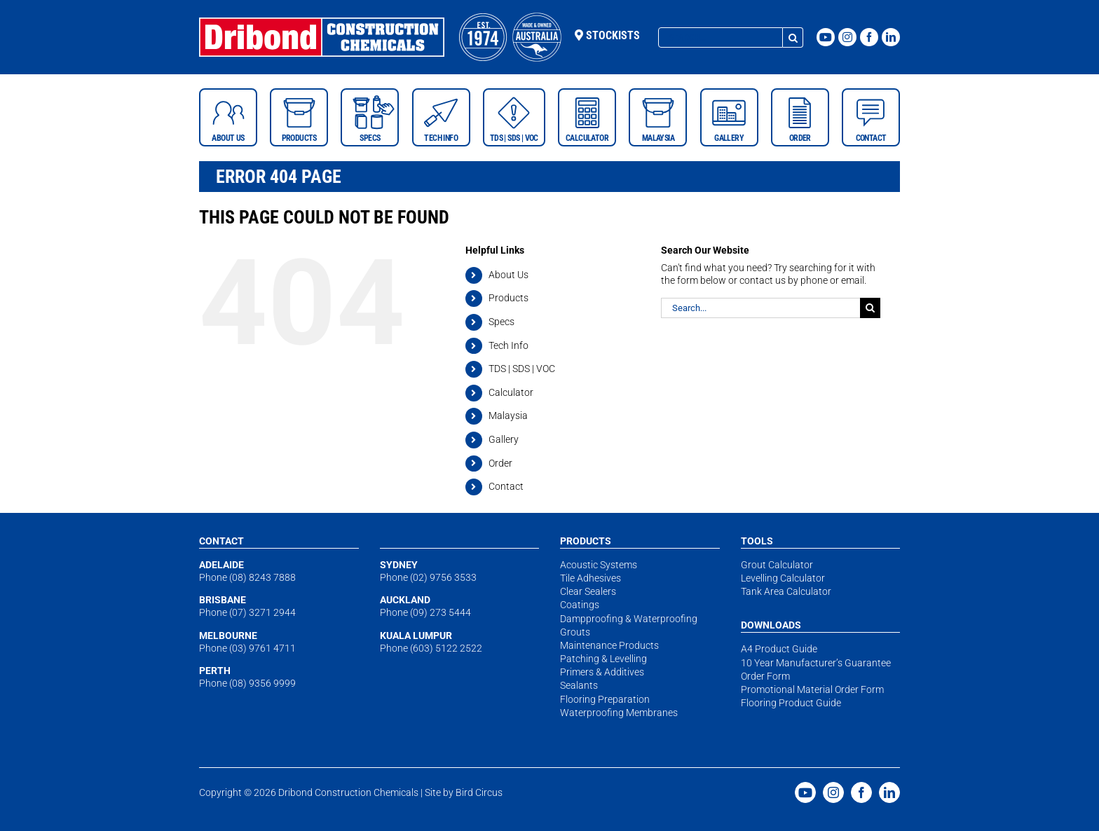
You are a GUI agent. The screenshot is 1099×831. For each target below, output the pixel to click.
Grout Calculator (777, 564)
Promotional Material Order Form (812, 689)
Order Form (765, 676)
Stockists (607, 35)
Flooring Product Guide (791, 702)
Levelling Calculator (783, 578)
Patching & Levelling (603, 658)
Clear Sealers (588, 591)
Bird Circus (479, 792)
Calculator (511, 392)
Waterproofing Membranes (619, 712)
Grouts (575, 632)
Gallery (504, 439)
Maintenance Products (609, 645)
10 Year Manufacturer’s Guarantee (816, 662)
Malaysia (508, 415)
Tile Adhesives (590, 578)
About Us (508, 274)
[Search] (793, 37)
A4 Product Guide (779, 648)
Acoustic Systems (598, 564)
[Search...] (720, 37)
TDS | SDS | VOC (522, 368)
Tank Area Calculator (786, 591)
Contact (506, 486)
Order (500, 463)
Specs (501, 321)
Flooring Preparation (605, 699)
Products (508, 297)
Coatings (579, 604)
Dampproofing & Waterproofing (628, 618)
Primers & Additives (602, 672)
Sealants (579, 685)
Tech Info (508, 345)
